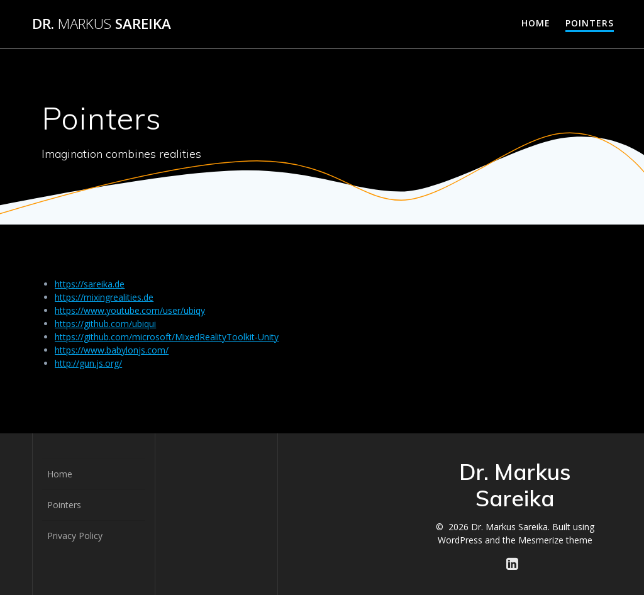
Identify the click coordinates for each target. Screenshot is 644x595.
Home (535, 23)
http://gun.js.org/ (88, 363)
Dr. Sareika (101, 24)
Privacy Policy (75, 536)
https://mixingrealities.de (104, 297)
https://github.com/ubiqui (105, 324)
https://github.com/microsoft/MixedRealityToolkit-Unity (167, 337)
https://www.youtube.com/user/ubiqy (130, 310)
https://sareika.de (90, 284)
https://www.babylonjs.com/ (112, 350)
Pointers (589, 23)
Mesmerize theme (555, 540)
